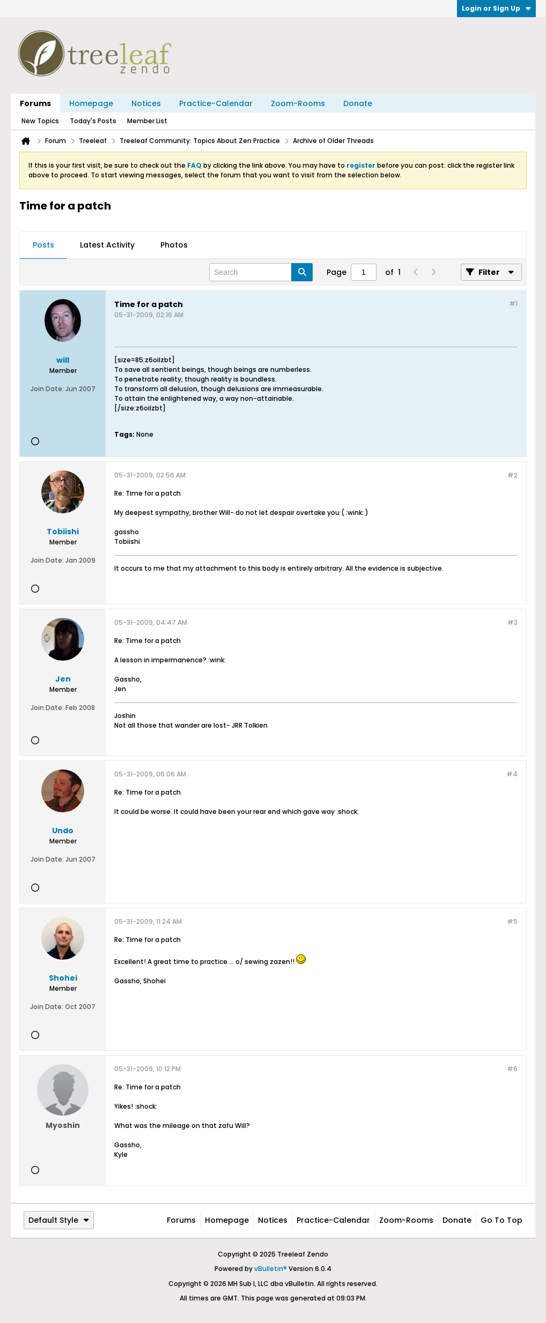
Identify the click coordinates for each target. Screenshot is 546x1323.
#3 (512, 622)
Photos (174, 245)
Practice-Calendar (216, 103)
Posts (43, 245)
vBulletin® (270, 1268)
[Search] (261, 272)
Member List (147, 120)
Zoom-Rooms (298, 103)
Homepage (91, 103)
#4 (512, 774)
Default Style (58, 1220)
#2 (512, 475)
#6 (512, 1068)
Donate (357, 103)
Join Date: (47, 388)
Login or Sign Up (496, 8)
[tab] (43, 245)
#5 (512, 921)
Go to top (501, 1220)
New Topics (40, 120)
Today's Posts (93, 120)
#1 (513, 303)
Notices (146, 103)
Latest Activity (107, 245)
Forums (35, 103)
